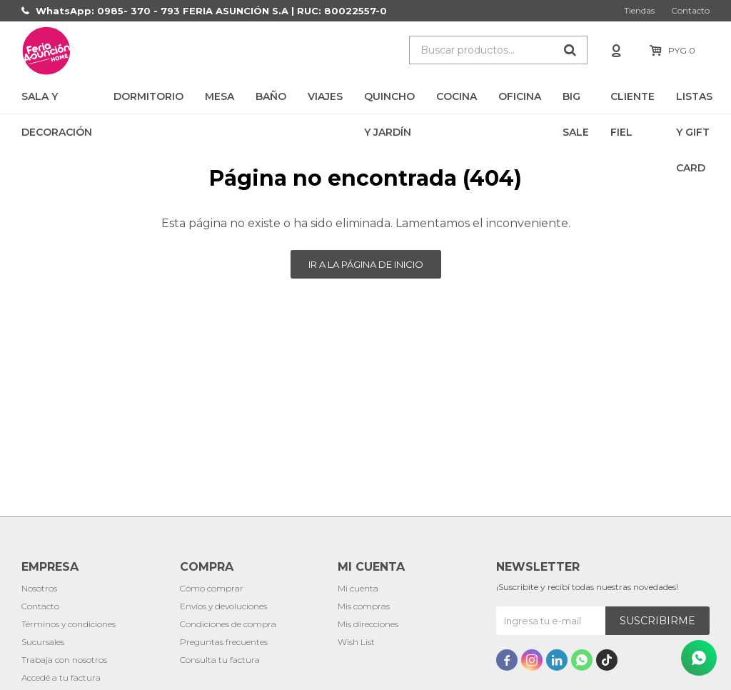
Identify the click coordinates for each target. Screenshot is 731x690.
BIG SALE (576, 102)
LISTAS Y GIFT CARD (694, 102)
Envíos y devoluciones (223, 606)
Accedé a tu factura (61, 677)
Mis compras (364, 606)
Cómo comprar (211, 588)
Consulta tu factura (220, 659)
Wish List (356, 641)
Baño (271, 96)
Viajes (325, 96)
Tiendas (639, 10)
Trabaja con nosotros (64, 659)
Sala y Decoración (56, 102)
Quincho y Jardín (389, 102)
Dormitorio (148, 96)
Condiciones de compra (228, 624)
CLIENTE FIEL (632, 102)
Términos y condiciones (68, 624)
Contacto (690, 10)
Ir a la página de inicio (365, 264)
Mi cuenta (358, 588)
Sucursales (42, 641)
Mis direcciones (368, 624)
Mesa (219, 96)
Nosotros (39, 588)
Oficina (519, 96)
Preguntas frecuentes (224, 641)
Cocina (456, 96)
